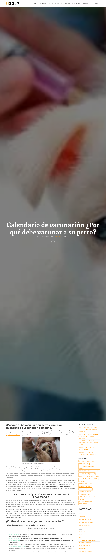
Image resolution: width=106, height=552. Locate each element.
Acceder (82, 517)
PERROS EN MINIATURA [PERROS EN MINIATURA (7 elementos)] (86, 484)
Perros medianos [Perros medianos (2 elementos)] (85, 489)
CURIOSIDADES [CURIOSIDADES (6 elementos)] (84, 473)
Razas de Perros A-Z (72, 3)
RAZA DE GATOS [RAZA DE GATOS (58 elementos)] (84, 494)
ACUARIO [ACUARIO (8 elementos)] (82, 461)
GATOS (97, 3)
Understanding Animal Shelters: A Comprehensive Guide (88, 443)
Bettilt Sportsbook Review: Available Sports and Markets (89, 436)
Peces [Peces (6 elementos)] (96, 478)
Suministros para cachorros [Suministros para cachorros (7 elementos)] (85, 503)
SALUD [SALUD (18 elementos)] (95, 497)
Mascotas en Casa (85, 543)
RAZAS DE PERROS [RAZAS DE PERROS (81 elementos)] (85, 497)
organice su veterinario (13, 435)
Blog (80, 534)
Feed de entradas (85, 519)
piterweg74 (58, 236)
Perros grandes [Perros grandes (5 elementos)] (85, 486)
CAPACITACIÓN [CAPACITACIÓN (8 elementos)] (84, 464)
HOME (36, 3)
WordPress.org (84, 525)
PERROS (43, 3)
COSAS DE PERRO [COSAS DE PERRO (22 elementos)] (93, 471)
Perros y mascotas (85, 551)
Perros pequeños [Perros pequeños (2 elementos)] (85, 491)
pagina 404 (82, 548)
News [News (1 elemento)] (88, 476)
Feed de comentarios (86, 522)
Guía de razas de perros (87, 540)
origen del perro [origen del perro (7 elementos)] (85, 478)
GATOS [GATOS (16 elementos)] (93, 473)
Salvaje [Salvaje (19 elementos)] (82, 499)
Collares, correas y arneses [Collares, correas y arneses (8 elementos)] (86, 467)
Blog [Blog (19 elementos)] (93, 461)
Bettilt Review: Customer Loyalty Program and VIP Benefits (88, 429)
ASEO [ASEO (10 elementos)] (88, 461)
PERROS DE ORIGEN (55, 3)
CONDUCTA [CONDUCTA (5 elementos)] (82, 471)
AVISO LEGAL (83, 532)
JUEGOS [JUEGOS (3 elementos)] (81, 476)
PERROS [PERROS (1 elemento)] (81, 481)
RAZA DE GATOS (87, 3)
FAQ (80, 537)
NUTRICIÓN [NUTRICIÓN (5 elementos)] (95, 476)
